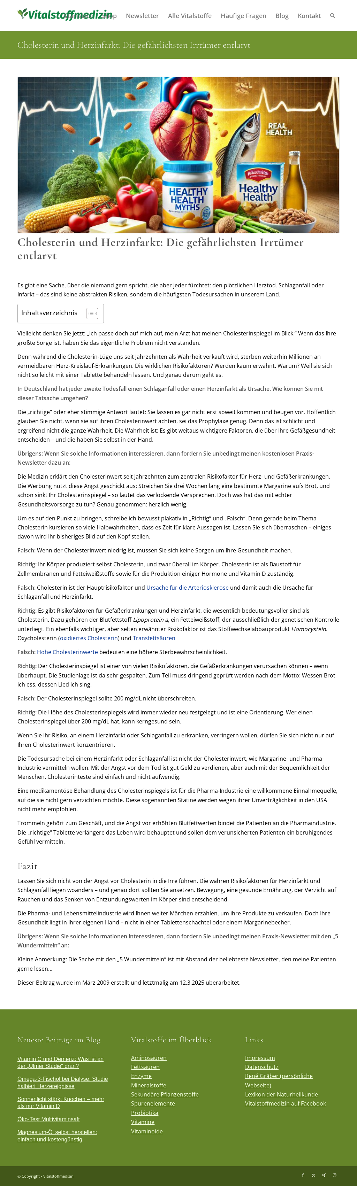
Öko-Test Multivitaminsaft (48, 1119)
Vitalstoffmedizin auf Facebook (285, 1103)
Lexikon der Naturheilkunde (281, 1094)
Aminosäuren (149, 1058)
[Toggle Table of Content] (89, 313)
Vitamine (142, 1122)
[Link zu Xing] (324, 1175)
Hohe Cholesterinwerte (67, 652)
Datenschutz (262, 1067)
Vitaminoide (147, 1131)
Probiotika (144, 1113)
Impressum (260, 1058)
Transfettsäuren (154, 638)
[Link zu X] (313, 1175)
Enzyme (141, 1076)
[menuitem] (78, 15)
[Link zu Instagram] (334, 1175)
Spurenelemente (153, 1103)
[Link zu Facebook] (303, 1175)
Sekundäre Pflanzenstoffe (165, 1094)
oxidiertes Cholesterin (89, 638)
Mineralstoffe (148, 1085)
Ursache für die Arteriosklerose (187, 587)
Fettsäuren (145, 1067)
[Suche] (333, 15)
